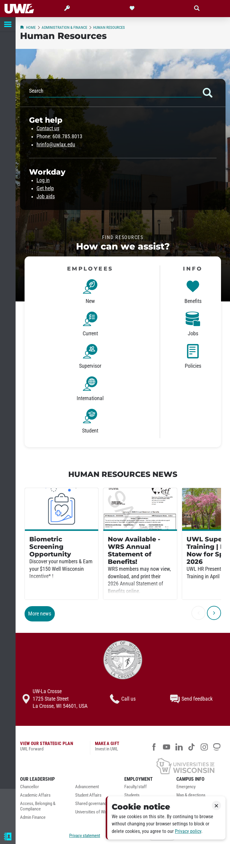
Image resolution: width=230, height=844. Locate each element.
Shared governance (92, 803)
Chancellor (29, 786)
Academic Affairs (35, 795)
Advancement (87, 786)
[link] (90, 292)
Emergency (186, 786)
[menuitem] (43, 788)
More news (39, 614)
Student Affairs (88, 795)
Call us (123, 699)
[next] (214, 613)
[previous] (198, 613)
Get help (45, 188)
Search (123, 92)
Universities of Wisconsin (97, 812)
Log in (43, 180)
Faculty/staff (135, 786)
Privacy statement (84, 835)
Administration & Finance (64, 27)
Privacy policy (188, 831)
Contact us (48, 128)
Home (28, 27)
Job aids (46, 196)
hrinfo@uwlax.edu (56, 145)
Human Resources (109, 27)
